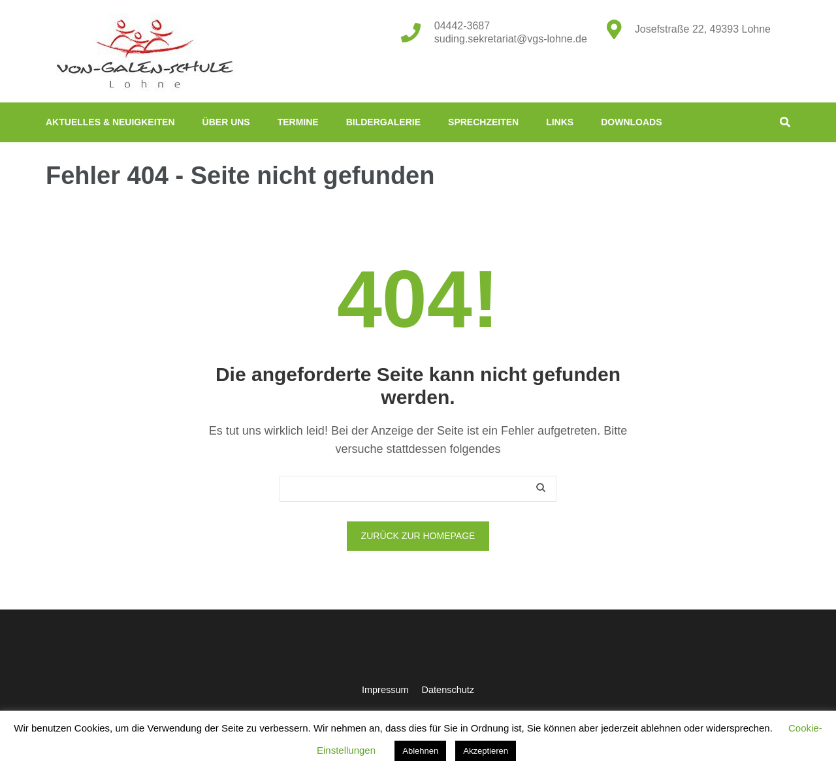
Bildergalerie (383, 122)
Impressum (385, 690)
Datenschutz (448, 690)
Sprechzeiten (483, 122)
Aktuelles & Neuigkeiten (110, 122)
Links (559, 122)
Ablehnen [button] (420, 751)
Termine (298, 122)
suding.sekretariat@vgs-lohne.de (510, 38)
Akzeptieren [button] (485, 751)
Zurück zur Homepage (418, 536)
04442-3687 (462, 25)
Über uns (226, 122)
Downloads (631, 122)
